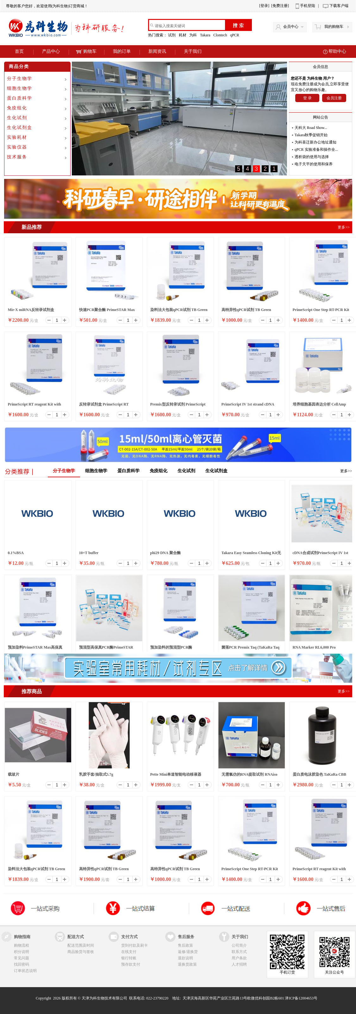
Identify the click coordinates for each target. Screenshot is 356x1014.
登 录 (307, 98)
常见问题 (21, 958)
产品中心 (51, 51)
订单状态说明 (25, 970)
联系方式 (239, 952)
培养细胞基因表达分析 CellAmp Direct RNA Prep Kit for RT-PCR (320, 406)
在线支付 (128, 952)
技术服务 (17, 157)
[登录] (264, 5)
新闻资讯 (157, 51)
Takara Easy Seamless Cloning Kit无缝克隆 (251, 555)
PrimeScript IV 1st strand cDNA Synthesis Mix (248, 406)
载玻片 (13, 774)
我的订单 (122, 51)
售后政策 (185, 945)
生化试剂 (17, 117)
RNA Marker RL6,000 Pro (314, 647)
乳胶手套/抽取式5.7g (96, 774)
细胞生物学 (19, 88)
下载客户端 (338, 5)
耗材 (183, 35)
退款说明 (185, 958)
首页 (19, 51)
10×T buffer (89, 553)
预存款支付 (130, 964)
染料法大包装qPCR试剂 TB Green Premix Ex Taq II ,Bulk (179, 312)
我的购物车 (333, 26)
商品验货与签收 (80, 952)
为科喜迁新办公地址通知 (315, 142)
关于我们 (193, 51)
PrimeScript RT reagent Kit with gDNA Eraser (34, 406)
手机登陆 (307, 5)
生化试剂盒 (19, 127)
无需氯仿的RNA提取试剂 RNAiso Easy (250, 776)
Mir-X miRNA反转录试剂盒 (31, 310)
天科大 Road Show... (311, 127)
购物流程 (21, 945)
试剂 (172, 35)
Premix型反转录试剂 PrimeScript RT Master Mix (178, 406)
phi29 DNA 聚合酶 (165, 553)
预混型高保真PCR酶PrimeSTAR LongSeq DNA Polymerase (106, 649)
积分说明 (21, 952)
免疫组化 (17, 108)
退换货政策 (187, 964)
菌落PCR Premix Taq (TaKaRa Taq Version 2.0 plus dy (250, 649)
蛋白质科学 (19, 98)
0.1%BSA (16, 553)
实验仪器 (17, 147)
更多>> (346, 471)
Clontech (220, 35)
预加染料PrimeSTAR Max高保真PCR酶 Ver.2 (35, 649)
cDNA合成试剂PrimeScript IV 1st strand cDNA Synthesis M (320, 555)
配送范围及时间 (80, 945)
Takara (205, 35)
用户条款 (239, 958)
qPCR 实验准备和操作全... (316, 149)
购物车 (86, 51)
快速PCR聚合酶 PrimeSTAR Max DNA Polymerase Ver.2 (107, 312)
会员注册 (334, 98)
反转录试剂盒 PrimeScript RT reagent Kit (104, 406)
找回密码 (21, 964)
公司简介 (239, 945)
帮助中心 (337, 51)
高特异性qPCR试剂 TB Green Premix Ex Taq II (246, 312)
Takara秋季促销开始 (311, 135)
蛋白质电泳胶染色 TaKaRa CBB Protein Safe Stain (320, 776)
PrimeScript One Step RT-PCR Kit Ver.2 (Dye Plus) (321, 312)
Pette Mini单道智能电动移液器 (176, 774)
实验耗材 (17, 137)
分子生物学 (19, 78)
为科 (193, 35)
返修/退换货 (188, 952)
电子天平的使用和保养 (314, 164)
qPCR (235, 35)
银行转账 (128, 958)
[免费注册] (280, 5)
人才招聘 (239, 964)
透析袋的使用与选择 (312, 157)
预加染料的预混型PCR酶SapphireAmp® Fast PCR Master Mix (177, 649)
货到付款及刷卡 (134, 945)
